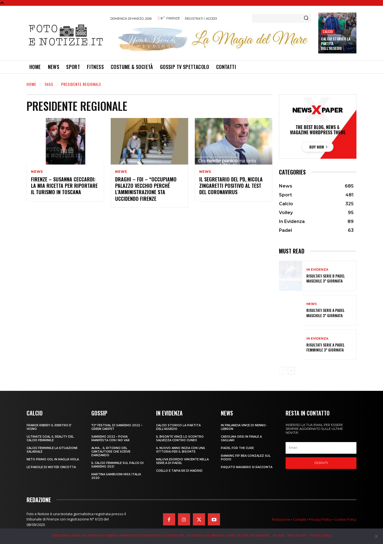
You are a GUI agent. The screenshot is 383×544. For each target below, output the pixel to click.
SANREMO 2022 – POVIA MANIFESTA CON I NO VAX (110, 438)
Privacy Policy (320, 519)
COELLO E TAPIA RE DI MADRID (179, 471)
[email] (321, 448)
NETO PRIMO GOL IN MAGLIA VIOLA (53, 459)
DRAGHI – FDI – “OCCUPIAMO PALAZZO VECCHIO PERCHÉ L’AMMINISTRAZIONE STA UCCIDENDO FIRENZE (146, 189)
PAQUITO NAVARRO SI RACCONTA (246, 467)
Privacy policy (320, 535)
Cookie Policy (345, 519)
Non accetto (297, 535)
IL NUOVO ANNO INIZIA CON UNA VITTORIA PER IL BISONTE (180, 449)
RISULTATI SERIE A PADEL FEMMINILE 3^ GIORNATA (325, 347)
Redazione (281, 519)
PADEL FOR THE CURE (237, 448)
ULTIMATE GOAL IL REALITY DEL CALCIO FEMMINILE (50, 438)
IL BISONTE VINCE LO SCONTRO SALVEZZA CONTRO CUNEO (180, 438)
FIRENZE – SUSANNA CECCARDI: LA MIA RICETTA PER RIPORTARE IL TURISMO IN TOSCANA (64, 186)
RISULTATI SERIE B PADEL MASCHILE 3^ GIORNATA (325, 278)
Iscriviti (321, 463)
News (37, 171)
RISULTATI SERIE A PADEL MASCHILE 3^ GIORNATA (325, 312)
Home (31, 84)
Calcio (328, 31)
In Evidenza (317, 269)
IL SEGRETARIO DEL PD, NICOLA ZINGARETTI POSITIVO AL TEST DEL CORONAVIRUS (231, 186)
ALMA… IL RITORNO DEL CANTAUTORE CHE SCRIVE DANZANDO (110, 451)
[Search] (306, 18)
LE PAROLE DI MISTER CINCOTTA (51, 467)
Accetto (278, 535)
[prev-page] (282, 370)
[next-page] (291, 370)
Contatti (299, 519)
